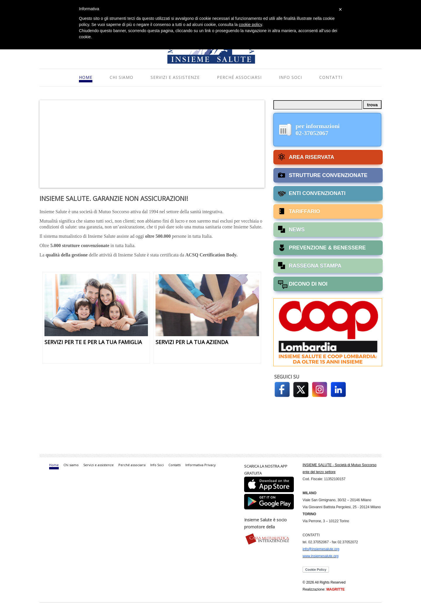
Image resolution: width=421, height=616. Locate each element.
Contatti (330, 77)
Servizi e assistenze (175, 77)
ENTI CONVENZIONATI (317, 193)
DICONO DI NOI (308, 284)
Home (85, 77)
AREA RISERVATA (311, 157)
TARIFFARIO (304, 211)
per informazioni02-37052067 (318, 130)
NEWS (297, 229)
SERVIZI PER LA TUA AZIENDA (192, 342)
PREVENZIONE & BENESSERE (327, 248)
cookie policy (250, 24)
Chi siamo (121, 77)
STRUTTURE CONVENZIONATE (328, 175)
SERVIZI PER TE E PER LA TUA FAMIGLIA (93, 342)
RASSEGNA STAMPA (315, 266)
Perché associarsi (239, 77)
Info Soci (290, 77)
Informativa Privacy (200, 465)
